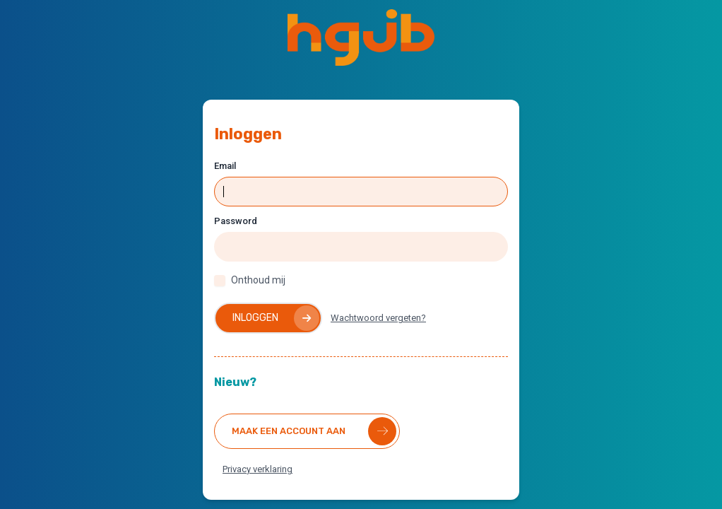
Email (225, 165)
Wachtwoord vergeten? (378, 317)
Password (235, 221)
